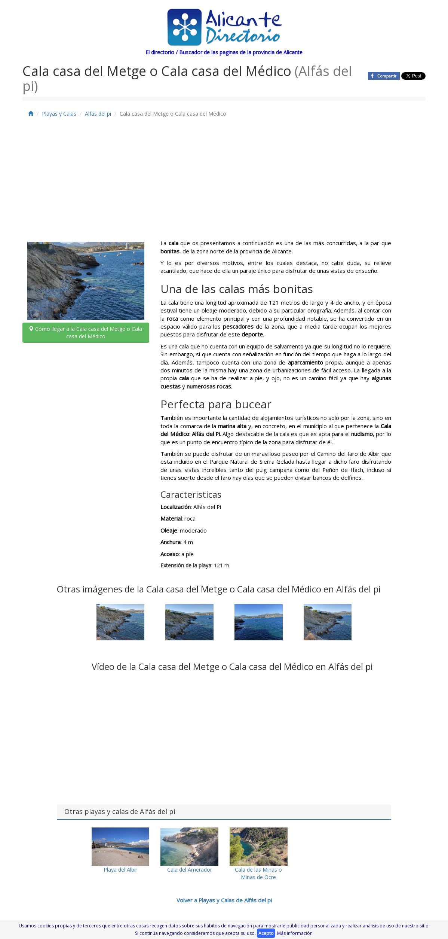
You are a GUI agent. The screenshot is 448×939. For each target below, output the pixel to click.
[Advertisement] (224, 183)
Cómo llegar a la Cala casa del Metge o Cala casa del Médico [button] (86, 332)
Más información (295, 933)
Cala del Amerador (189, 850)
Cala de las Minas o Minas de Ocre (259, 854)
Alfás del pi (98, 113)
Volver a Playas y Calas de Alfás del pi (224, 900)
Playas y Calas (59, 113)
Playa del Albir (121, 850)
